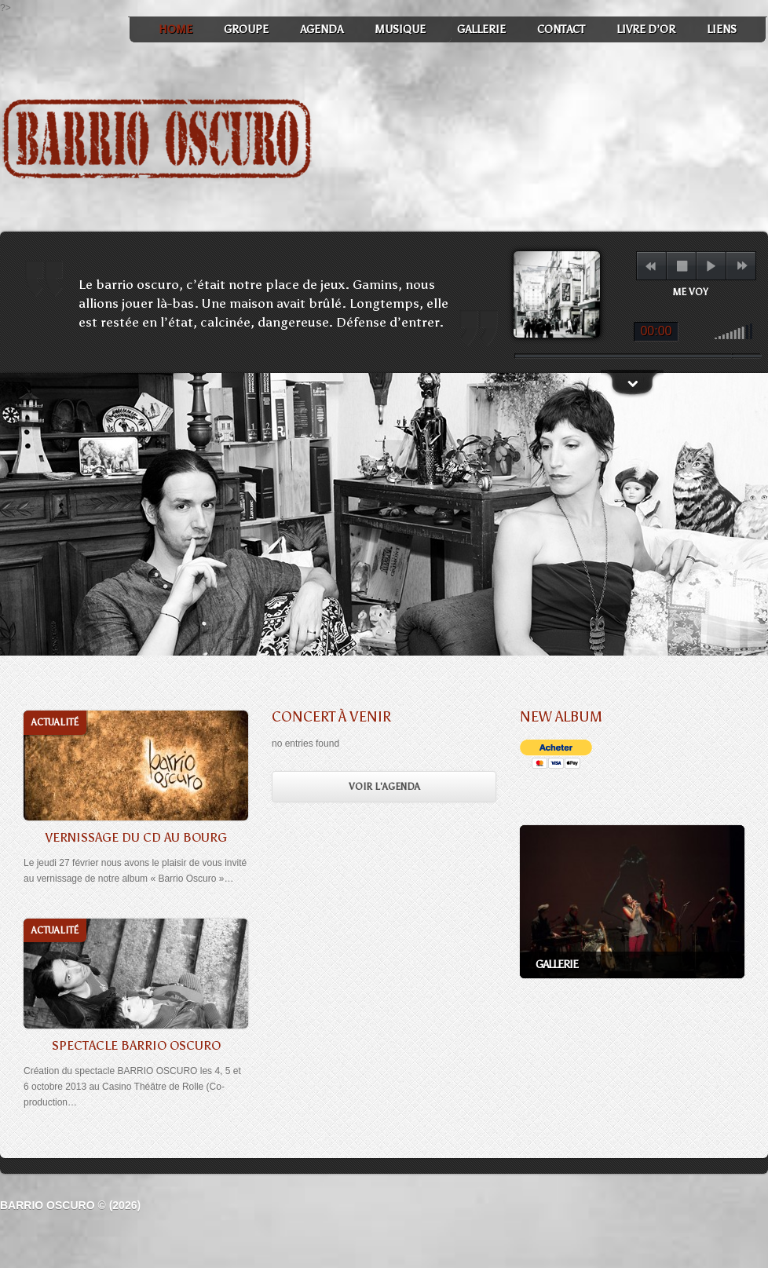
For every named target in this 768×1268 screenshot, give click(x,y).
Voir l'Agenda (384, 786)
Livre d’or (645, 29)
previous (650, 266)
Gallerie (481, 29)
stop (682, 266)
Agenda (321, 29)
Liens (722, 29)
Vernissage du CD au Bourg (136, 837)
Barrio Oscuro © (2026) (70, 1205)
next (741, 266)
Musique (400, 29)
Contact (561, 29)
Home (175, 29)
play (711, 266)
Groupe (246, 29)
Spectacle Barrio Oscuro (136, 1045)
